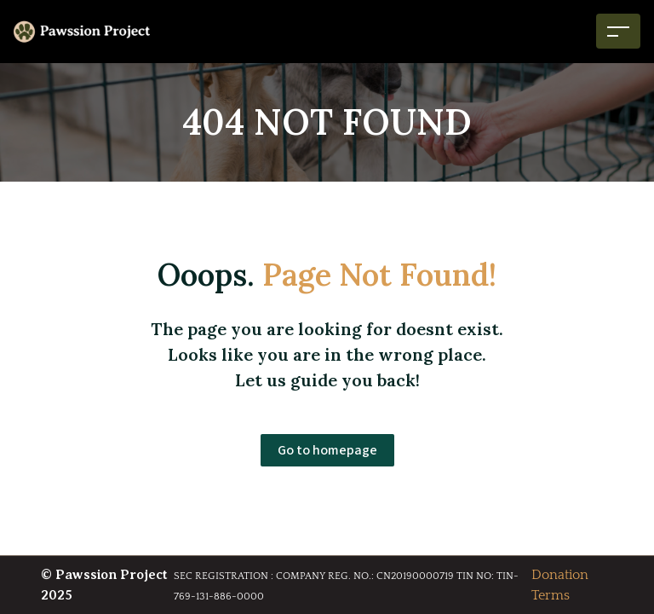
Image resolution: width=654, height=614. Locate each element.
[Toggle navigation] (618, 31)
